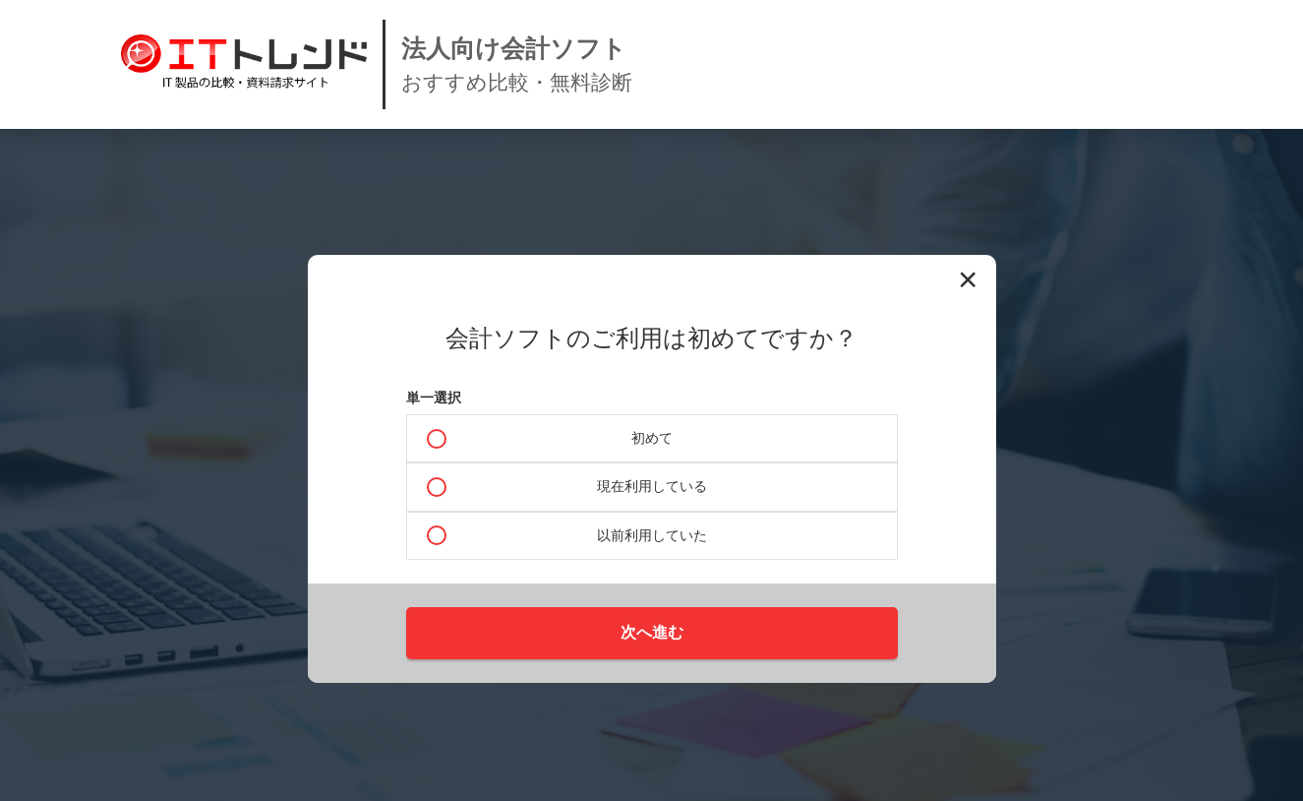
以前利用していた (652, 535)
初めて (652, 438)
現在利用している (652, 486)
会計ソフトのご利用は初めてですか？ (651, 338)
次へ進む (652, 632)
